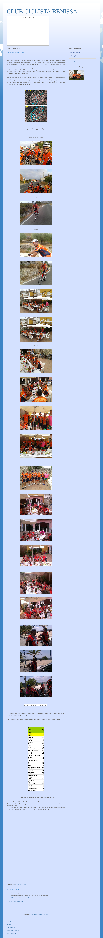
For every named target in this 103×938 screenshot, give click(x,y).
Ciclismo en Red (11, 927)
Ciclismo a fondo (11, 933)
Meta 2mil (9, 924)
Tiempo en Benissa (28, 17)
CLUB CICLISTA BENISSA (42, 11)
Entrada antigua (59, 910)
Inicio (37, 910)
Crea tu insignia (72, 56)
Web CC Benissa (74, 62)
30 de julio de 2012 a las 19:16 (20, 898)
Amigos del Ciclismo (13, 930)
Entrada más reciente (14, 910)
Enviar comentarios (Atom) (40, 914)
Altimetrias (10, 922)
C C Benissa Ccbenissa (74, 52)
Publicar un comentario (16, 901)
